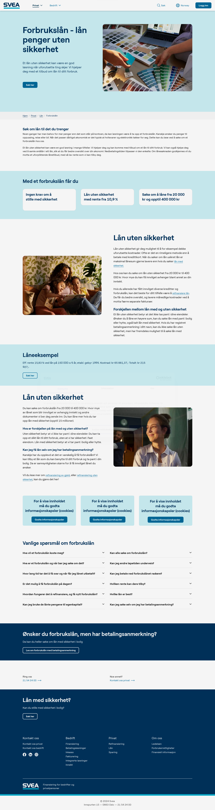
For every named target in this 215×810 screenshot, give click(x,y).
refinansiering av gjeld (58, 475)
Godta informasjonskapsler (49, 519)
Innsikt (69, 764)
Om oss (157, 738)
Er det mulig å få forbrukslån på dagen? (64, 583)
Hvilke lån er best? (151, 594)
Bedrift (70, 738)
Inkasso (70, 752)
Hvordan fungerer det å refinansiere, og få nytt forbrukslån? (64, 594)
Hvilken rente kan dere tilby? (151, 583)
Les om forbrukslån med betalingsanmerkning (51, 650)
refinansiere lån (180, 293)
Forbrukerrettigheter (163, 747)
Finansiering (72, 743)
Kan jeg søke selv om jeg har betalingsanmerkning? (151, 604)
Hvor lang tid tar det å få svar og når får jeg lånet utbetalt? (64, 573)
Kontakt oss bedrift (33, 747)
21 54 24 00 (32, 680)
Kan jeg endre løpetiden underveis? (151, 563)
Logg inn (203, 5)
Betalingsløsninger (76, 747)
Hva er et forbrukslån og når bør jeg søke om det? (64, 563)
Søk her (30, 84)
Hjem (25, 115)
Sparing (113, 752)
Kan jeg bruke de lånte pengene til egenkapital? (64, 604)
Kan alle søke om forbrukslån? (151, 552)
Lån (41, 115)
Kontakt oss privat (122, 680)
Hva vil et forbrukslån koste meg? (64, 552)
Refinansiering (116, 743)
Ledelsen (157, 743)
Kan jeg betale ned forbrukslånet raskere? (151, 573)
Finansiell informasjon (164, 752)
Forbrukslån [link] (52, 115)
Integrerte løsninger (76, 760)
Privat (33, 115)
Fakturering (72, 756)
